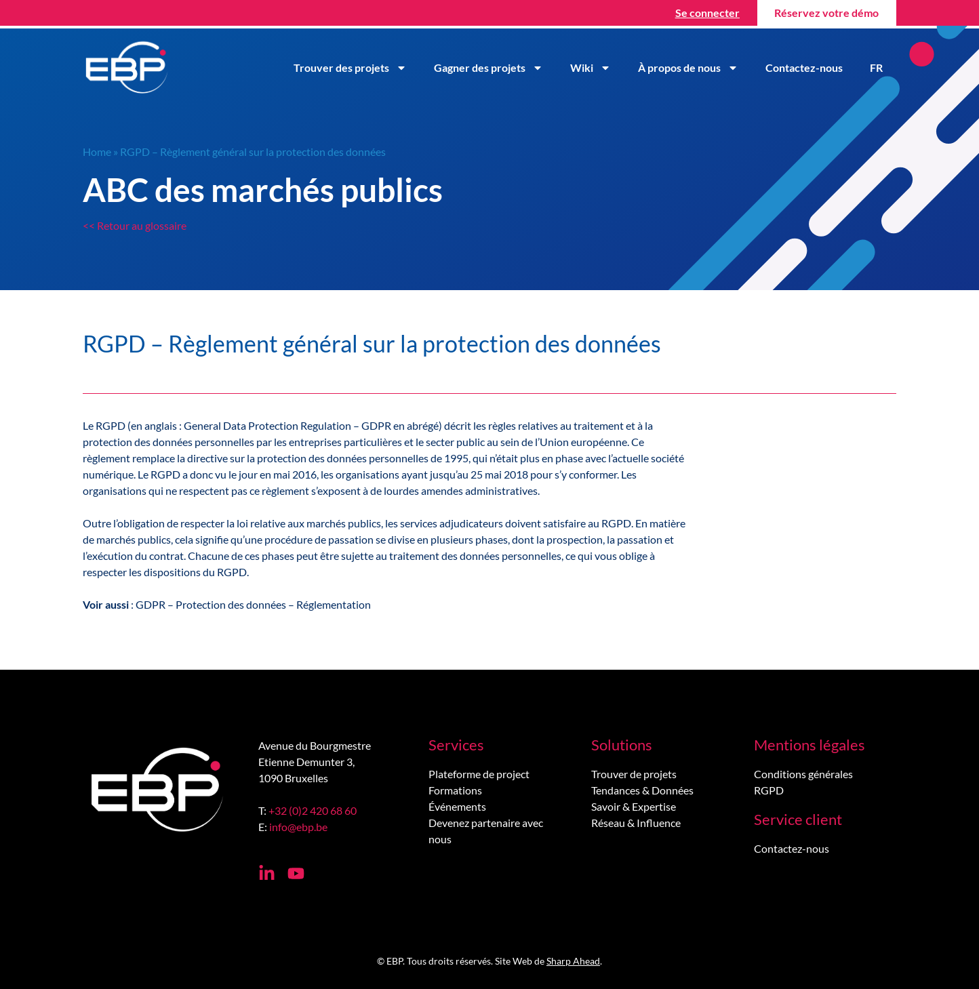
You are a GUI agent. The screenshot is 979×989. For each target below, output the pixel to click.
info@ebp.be (298, 826)
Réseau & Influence (636, 822)
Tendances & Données (642, 790)
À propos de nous (688, 68)
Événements (457, 806)
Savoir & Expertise (633, 806)
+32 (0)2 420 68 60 (312, 810)
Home (97, 151)
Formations (455, 790)
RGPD (769, 790)
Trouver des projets (350, 68)
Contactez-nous (804, 67)
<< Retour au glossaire (134, 225)
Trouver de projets (634, 773)
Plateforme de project (479, 773)
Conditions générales (803, 773)
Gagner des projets (488, 68)
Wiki (590, 68)
